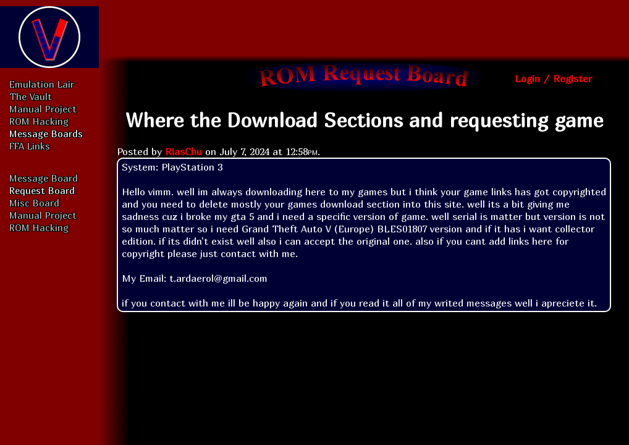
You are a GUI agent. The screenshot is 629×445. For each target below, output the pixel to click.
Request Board (42, 190)
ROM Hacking (39, 121)
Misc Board (34, 202)
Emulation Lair (41, 84)
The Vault (30, 96)
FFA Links (29, 145)
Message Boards (46, 133)
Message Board (43, 178)
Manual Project (43, 108)
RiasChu (183, 151)
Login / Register (553, 78)
